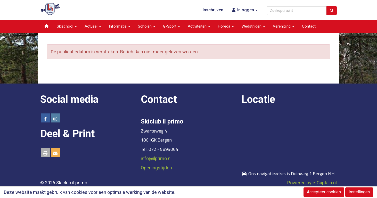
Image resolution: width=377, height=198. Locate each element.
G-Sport (171, 26)
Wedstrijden (253, 26)
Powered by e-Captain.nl (312, 182)
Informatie (119, 26)
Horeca (226, 26)
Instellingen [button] (359, 191)
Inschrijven (213, 9)
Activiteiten (199, 26)
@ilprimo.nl (156, 158)
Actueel (93, 26)
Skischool (67, 26)
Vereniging (283, 26)
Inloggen (244, 9)
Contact (309, 26)
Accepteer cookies (324, 191)
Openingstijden (156, 167)
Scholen (146, 26)
